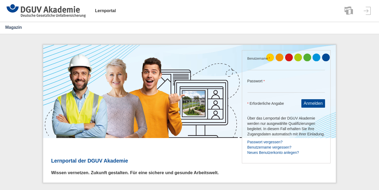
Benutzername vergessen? (269, 147)
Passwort (256, 81)
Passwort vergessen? (265, 142)
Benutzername (258, 58)
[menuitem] (349, 11)
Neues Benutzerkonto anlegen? (273, 152)
